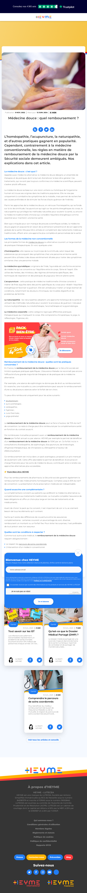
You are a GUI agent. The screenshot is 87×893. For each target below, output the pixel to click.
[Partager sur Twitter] (46, 129)
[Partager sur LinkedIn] (52, 129)
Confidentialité (72, 593)
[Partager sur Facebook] (40, 129)
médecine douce (36, 242)
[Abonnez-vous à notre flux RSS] (35, 129)
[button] (3, 17)
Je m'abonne (43, 601)
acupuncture (12, 401)
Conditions (78, 593)
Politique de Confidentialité (43, 580)
